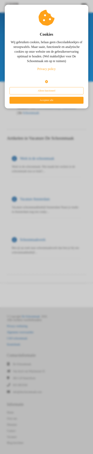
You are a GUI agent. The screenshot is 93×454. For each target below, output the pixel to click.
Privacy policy (46, 69)
